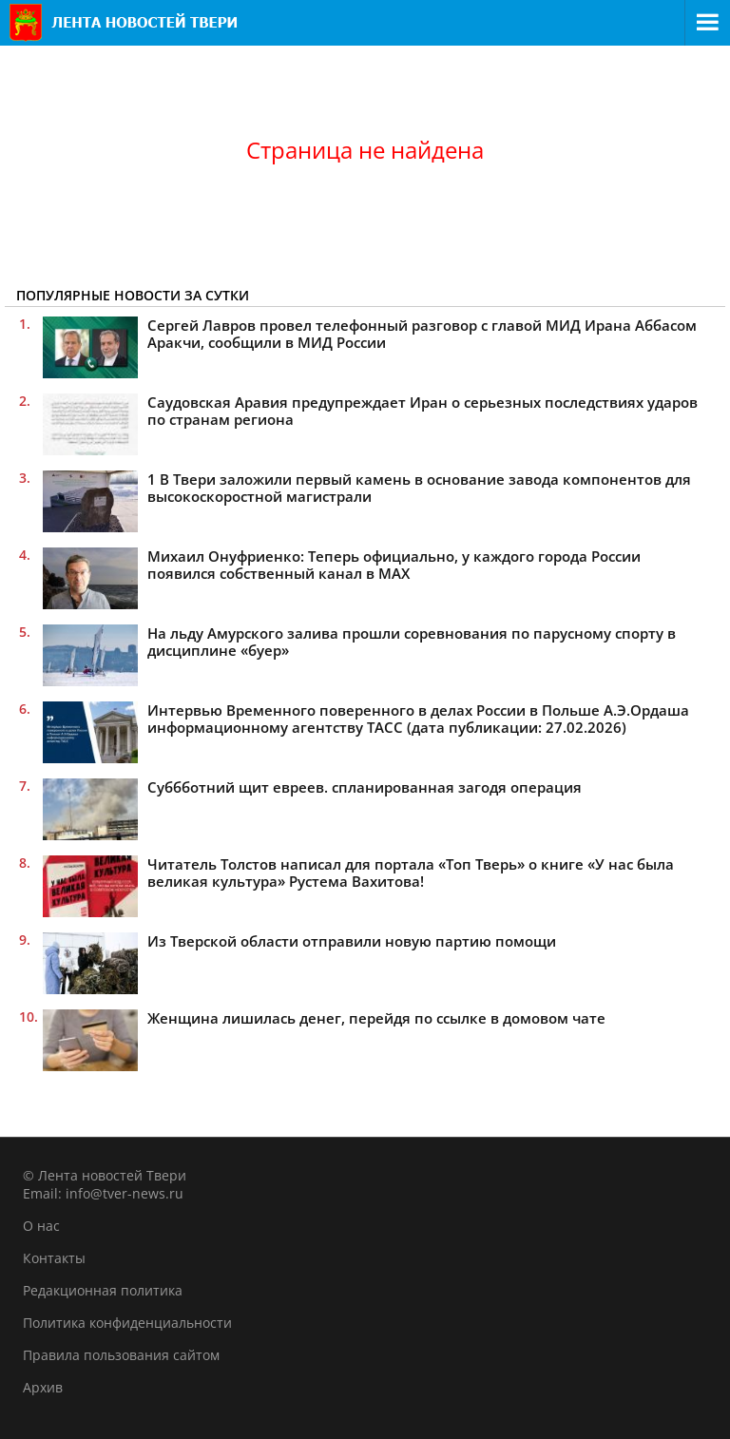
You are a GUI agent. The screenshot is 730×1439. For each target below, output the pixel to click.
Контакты (54, 1258)
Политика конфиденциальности (127, 1323)
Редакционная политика (102, 1290)
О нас (41, 1226)
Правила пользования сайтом (121, 1355)
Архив (43, 1387)
